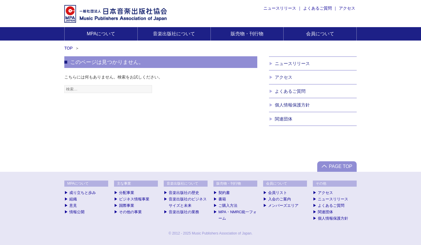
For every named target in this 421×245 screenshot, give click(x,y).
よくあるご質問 (317, 8)
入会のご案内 (279, 199)
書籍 (222, 199)
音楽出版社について (174, 33)
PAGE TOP (340, 166)
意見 (73, 205)
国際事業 (126, 205)
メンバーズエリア (283, 205)
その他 (321, 183)
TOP (68, 48)
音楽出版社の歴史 (184, 192)
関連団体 (283, 118)
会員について (320, 33)
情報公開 (76, 212)
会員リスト (277, 192)
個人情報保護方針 (292, 104)
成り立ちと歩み (82, 192)
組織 (73, 199)
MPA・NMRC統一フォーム (237, 215)
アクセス (347, 8)
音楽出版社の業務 (184, 212)
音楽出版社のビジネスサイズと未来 (188, 202)
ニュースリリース (279, 8)
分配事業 (126, 192)
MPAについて (101, 33)
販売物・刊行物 (247, 33)
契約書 (224, 192)
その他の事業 (130, 212)
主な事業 (124, 183)
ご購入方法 (227, 205)
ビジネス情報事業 (134, 199)
